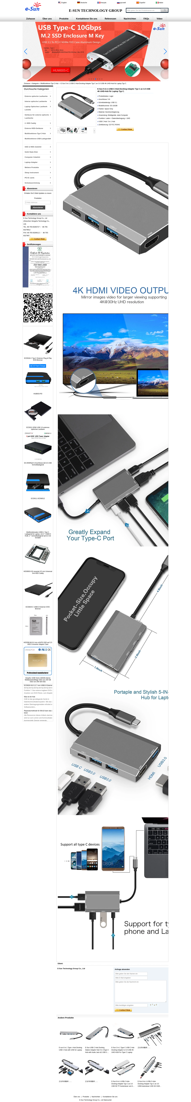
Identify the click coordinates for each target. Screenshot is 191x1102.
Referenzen (110, 19)
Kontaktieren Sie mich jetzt (37, 239)
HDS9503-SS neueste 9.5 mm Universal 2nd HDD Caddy (38, 572)
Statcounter (108, 1100)
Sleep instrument (32, 173)
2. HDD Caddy (30, 123)
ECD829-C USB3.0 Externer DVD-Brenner (38, 608)
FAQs (146, 19)
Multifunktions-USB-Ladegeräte (37, 139)
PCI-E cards (29, 178)
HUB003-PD (37, 394)
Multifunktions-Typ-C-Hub (49, 83)
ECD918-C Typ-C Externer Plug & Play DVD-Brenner (38, 359)
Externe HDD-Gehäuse (34, 128)
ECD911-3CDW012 (38, 498)
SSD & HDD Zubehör (33, 147)
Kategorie (35, 83)
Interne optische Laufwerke (36, 101)
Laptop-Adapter (31, 162)
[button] (89, 79)
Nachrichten (130, 19)
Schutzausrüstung (32, 183)
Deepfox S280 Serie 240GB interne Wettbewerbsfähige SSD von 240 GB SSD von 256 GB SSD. (38, 680)
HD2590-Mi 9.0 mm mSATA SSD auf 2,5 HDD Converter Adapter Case (38, 643)
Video (159, 19)
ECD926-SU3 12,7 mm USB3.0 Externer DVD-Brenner (43, 687)
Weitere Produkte (32, 167)
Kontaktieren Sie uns (86, 19)
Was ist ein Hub (29, 698)
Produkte (63, 19)
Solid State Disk (31, 152)
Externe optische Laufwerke (36, 96)
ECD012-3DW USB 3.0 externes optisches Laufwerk (37, 428)
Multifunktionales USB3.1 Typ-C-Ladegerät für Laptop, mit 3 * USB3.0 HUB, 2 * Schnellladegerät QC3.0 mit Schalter (38, 535)
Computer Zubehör (32, 157)
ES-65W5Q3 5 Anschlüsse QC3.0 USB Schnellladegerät (38, 464)
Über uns (47, 19)
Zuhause (30, 19)
